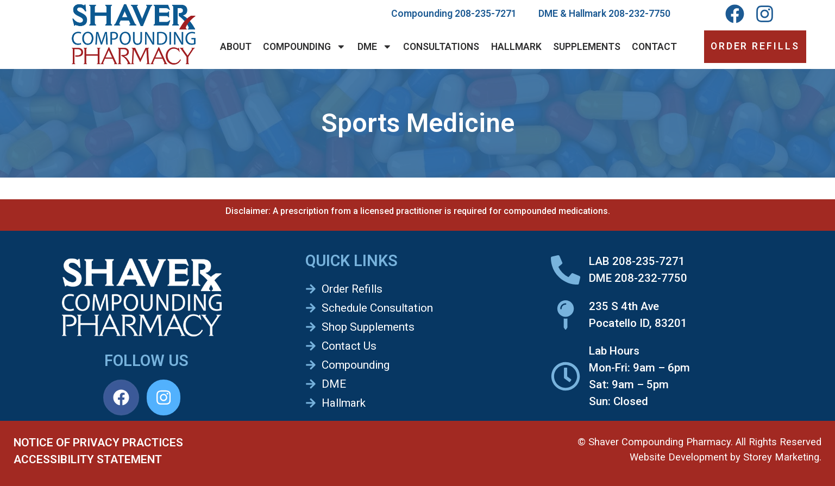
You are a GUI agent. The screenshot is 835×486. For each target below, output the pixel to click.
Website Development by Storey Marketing (724, 457)
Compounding (304, 46)
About (236, 46)
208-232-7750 (639, 13)
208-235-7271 (486, 13)
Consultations (441, 46)
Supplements (586, 46)
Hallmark (516, 46)
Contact (654, 46)
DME (374, 46)
